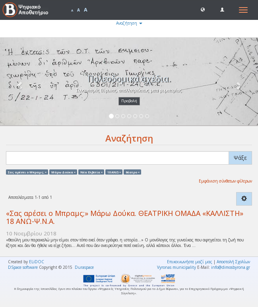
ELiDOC (36, 261)
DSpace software (23, 267)
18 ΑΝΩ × (114, 172)
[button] (202, 9)
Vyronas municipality (176, 267)
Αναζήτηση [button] (129, 23)
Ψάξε (240, 157)
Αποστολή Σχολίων (233, 261)
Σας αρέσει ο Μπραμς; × (27, 172)
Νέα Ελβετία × (91, 172)
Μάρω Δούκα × (63, 172)
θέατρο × (133, 172)
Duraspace (84, 267)
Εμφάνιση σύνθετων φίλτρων (225, 181)
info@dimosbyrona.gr (230, 267)
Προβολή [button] (129, 100)
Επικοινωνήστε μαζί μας (189, 261)
